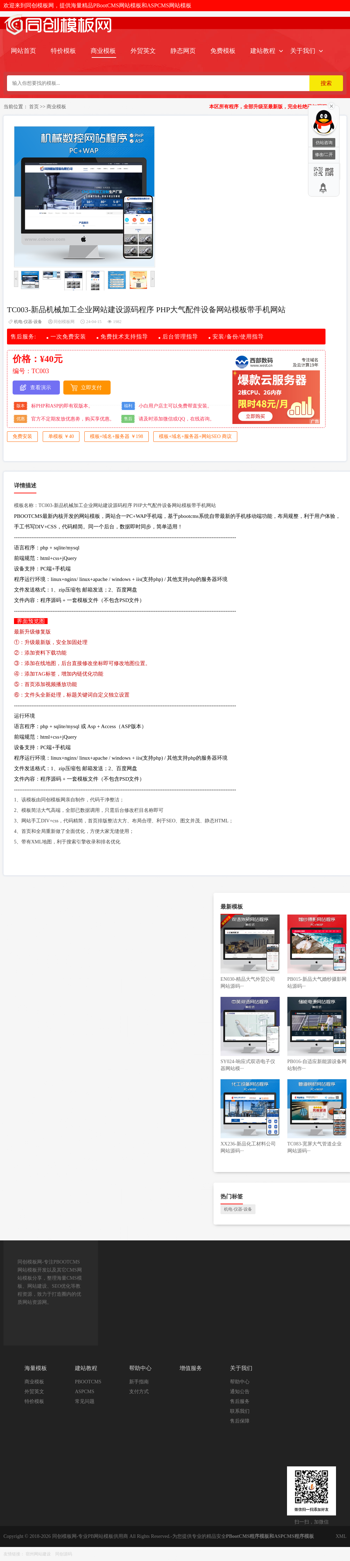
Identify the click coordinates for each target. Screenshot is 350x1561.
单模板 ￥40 (61, 436)
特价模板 (63, 50)
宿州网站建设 (38, 1554)
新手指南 (139, 1381)
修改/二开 (324, 154)
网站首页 (23, 50)
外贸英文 (143, 50)
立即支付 (91, 387)
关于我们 (302, 50)
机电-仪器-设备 (28, 321)
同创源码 (63, 1554)
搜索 (326, 83)
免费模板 (223, 50)
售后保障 (240, 1421)
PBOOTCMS (88, 1381)
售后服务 (240, 1401)
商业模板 (103, 50)
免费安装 (22, 436)
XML (341, 1536)
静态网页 (183, 50)
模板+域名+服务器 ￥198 (116, 436)
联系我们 (240, 1411)
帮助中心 (240, 1381)
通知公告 (240, 1391)
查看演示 (40, 387)
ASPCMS (84, 1391)
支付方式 (139, 1391)
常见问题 (84, 1401)
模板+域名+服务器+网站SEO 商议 (195, 436)
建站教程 (262, 50)
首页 (34, 106)
